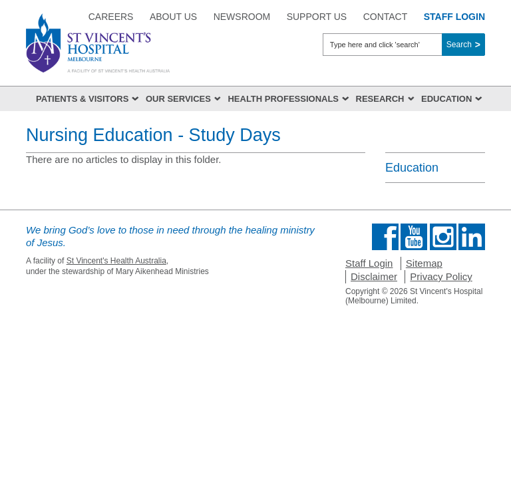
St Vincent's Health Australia (116, 260)
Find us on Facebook (385, 237)
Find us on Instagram (443, 237)
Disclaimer (374, 276)
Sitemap (424, 263)
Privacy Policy (441, 276)
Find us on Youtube (414, 237)
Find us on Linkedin (471, 237)
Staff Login (369, 263)
